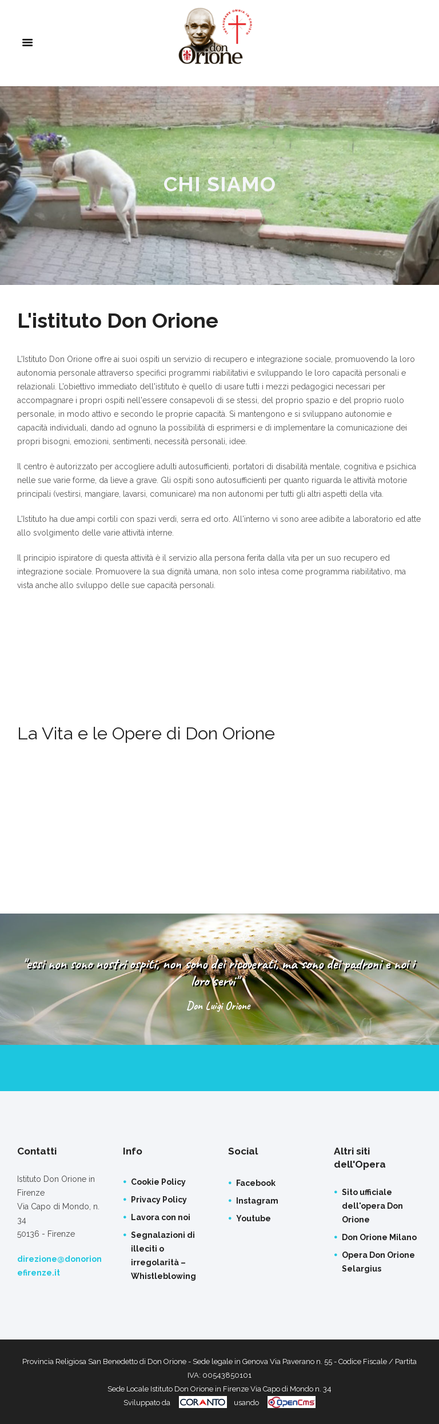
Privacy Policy (159, 1199)
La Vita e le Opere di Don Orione (151, 732)
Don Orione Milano (379, 1237)
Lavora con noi (160, 1217)
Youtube (253, 1218)
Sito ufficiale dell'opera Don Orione (372, 1206)
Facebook (256, 1183)
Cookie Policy (158, 1181)
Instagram (257, 1200)
